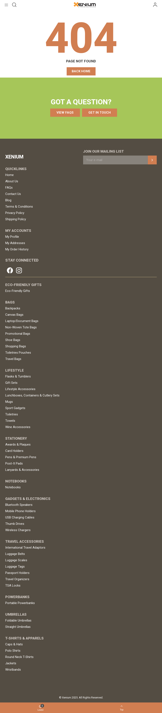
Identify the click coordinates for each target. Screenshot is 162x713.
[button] (81, 71)
